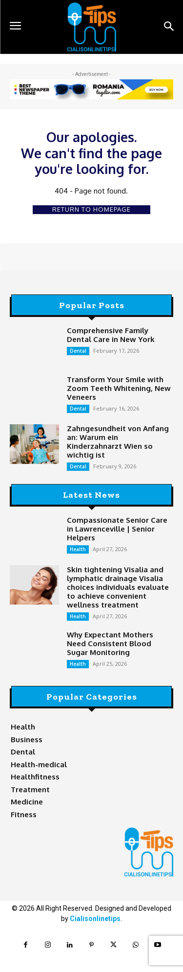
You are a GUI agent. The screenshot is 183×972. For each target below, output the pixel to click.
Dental (78, 350)
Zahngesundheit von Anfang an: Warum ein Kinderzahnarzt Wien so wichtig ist (118, 442)
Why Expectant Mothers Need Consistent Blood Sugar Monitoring (110, 643)
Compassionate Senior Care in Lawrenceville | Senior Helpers (117, 528)
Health (78, 549)
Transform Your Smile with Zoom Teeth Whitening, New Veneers (119, 388)
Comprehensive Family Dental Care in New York (111, 335)
